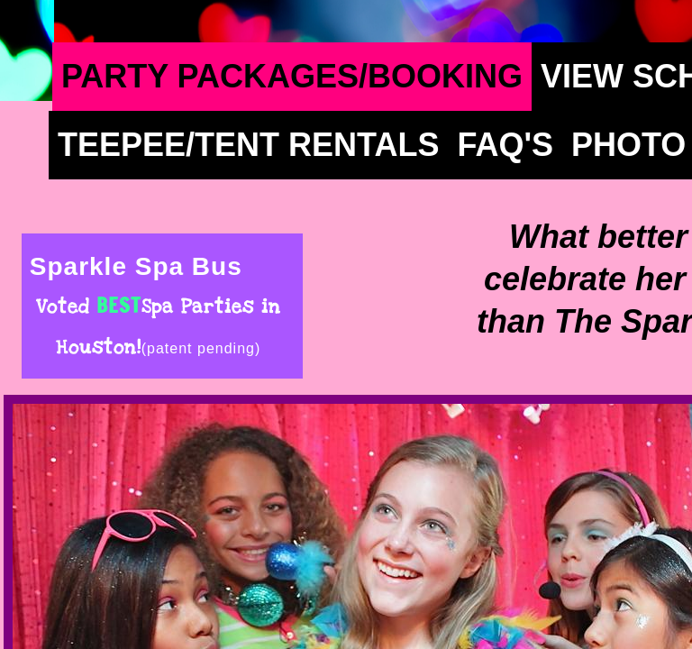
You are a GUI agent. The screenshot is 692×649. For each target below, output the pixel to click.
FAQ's (505, 144)
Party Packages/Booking (292, 76)
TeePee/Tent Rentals (248, 144)
